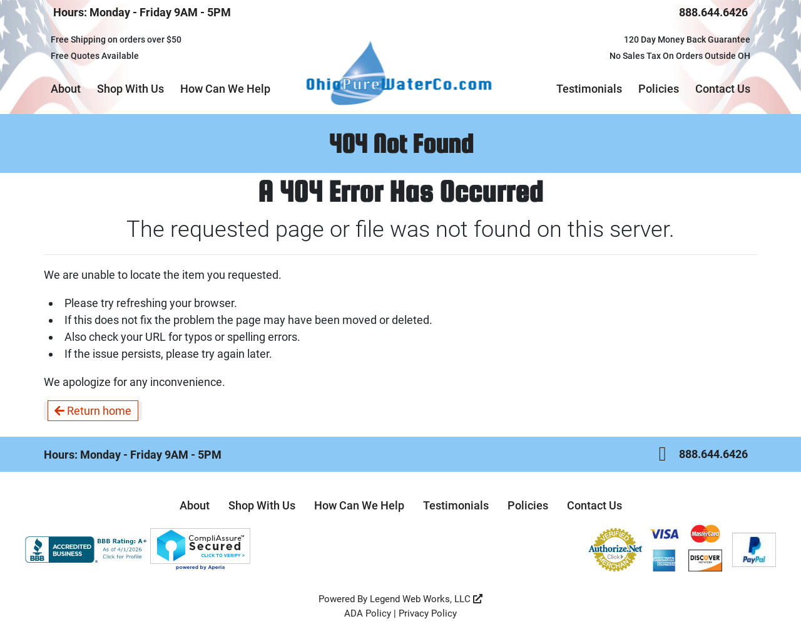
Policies (658, 88)
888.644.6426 (713, 12)
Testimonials (589, 88)
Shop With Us (130, 88)
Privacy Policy (428, 613)
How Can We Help (225, 88)
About (66, 88)
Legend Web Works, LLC (426, 599)
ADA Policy (367, 613)
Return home (92, 410)
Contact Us (722, 88)
